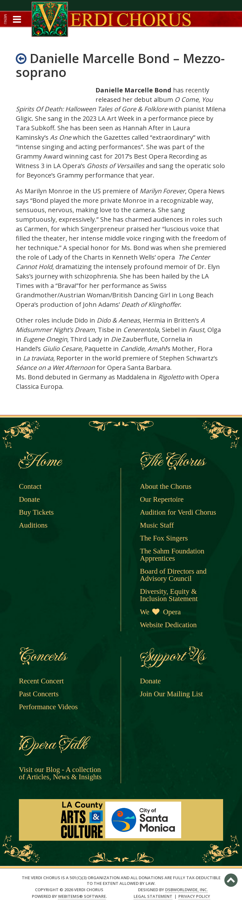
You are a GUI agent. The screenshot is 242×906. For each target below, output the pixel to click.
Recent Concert (41, 681)
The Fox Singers (164, 538)
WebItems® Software (82, 896)
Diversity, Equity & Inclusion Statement (169, 595)
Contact (30, 486)
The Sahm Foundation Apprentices (172, 554)
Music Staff (157, 525)
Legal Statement (153, 896)
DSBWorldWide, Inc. (186, 889)
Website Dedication (168, 625)
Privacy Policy (194, 896)
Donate (29, 499)
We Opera (160, 612)
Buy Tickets (36, 512)
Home (39, 461)
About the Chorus (166, 486)
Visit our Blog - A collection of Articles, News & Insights (60, 773)
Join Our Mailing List (171, 694)
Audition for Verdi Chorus (178, 512)
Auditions (33, 525)
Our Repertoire (162, 499)
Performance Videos (48, 707)
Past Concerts (39, 694)
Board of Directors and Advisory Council (173, 574)
